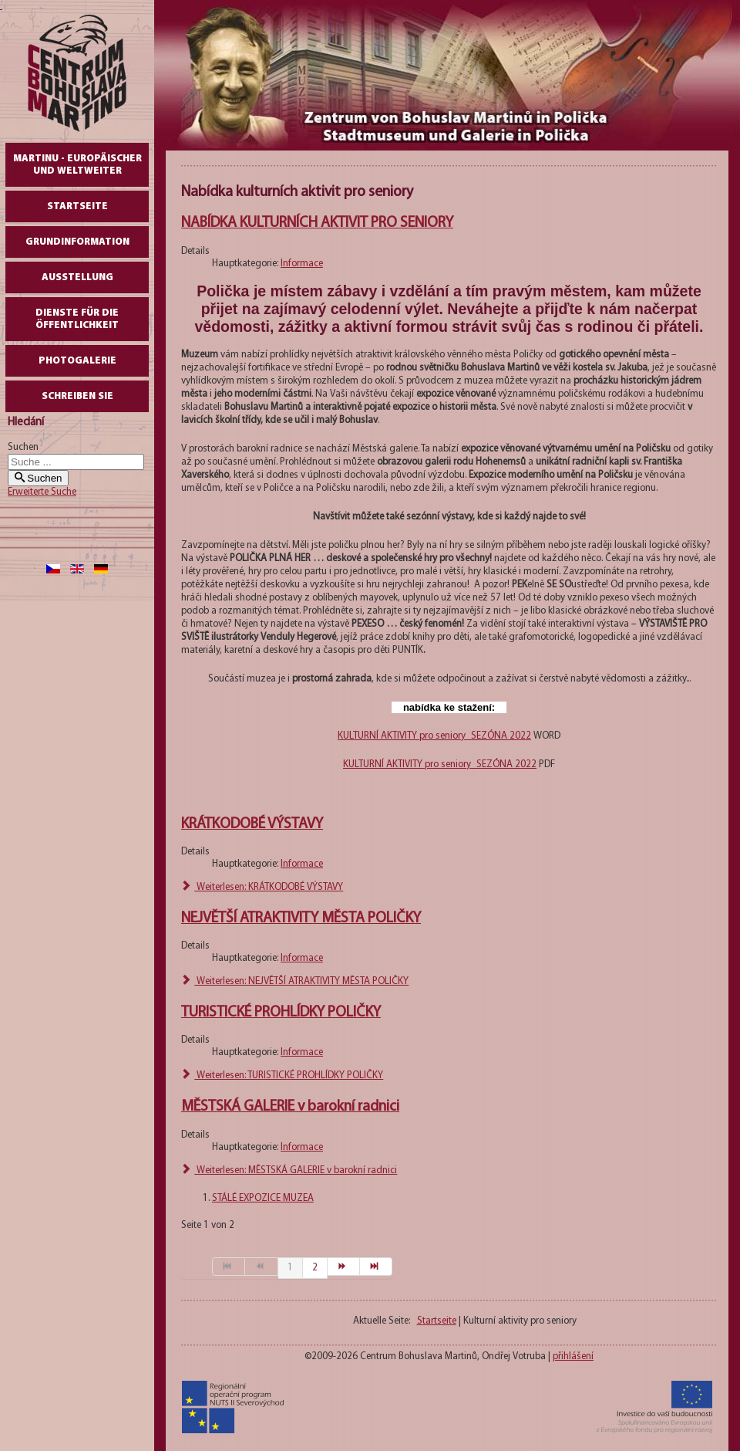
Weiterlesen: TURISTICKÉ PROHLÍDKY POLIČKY (282, 1075)
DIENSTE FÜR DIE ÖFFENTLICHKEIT (77, 319)
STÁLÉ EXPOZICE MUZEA (263, 1198)
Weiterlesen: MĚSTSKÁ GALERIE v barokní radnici (289, 1170)
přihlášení (573, 1356)
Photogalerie (77, 361)
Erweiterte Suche (42, 492)
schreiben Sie (77, 396)
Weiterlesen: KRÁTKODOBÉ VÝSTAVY (262, 887)
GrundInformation (77, 242)
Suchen (23, 447)
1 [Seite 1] (290, 1268)
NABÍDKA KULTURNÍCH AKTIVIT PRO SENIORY (317, 223)
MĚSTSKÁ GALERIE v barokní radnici (290, 1106)
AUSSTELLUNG (77, 277)
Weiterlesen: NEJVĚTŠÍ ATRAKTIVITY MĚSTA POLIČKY (295, 981)
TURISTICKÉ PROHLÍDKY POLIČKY (281, 1012)
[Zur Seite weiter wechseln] (344, 1266)
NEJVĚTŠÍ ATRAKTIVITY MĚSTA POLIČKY (301, 918)
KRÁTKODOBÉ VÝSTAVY (252, 824)
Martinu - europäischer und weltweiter (77, 165)
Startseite (77, 206)
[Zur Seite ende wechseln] (376, 1266)
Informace (302, 264)
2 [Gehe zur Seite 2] (315, 1268)
